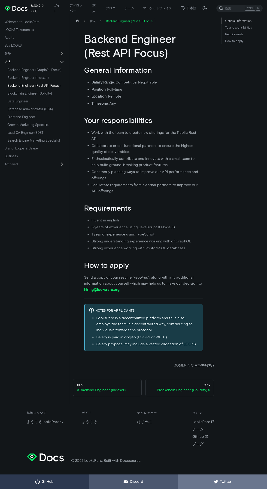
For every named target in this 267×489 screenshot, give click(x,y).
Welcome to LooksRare (22, 22)
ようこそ (89, 422)
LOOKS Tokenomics (19, 30)
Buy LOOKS (13, 45)
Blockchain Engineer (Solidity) (29, 93)
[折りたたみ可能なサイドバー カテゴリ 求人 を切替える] (62, 62)
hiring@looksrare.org (101, 289)
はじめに (144, 422)
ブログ (110, 8)
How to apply (234, 41)
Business (11, 156)
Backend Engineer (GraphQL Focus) (34, 70)
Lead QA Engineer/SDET (25, 133)
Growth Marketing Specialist (28, 125)
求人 (94, 8)
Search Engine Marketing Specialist (33, 140)
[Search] (239, 8)
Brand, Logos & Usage (21, 148)
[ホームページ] (77, 21)
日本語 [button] (188, 8)
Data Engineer (17, 101)
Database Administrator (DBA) (30, 109)
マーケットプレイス (157, 8)
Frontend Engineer (21, 117)
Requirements (234, 34)
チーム (129, 8)
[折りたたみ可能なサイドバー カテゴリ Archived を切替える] (62, 164)
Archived (11, 164)
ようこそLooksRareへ (45, 422)
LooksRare (203, 422)
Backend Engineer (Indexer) (28, 78)
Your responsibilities (238, 27)
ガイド (57, 8)
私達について (37, 8)
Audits (9, 38)
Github (200, 436)
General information (238, 21)
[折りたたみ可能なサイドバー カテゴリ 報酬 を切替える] (62, 53)
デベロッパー (76, 8)
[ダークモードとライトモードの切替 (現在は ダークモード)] (204, 8)
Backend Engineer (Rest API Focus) (34, 85)
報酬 (8, 53)
